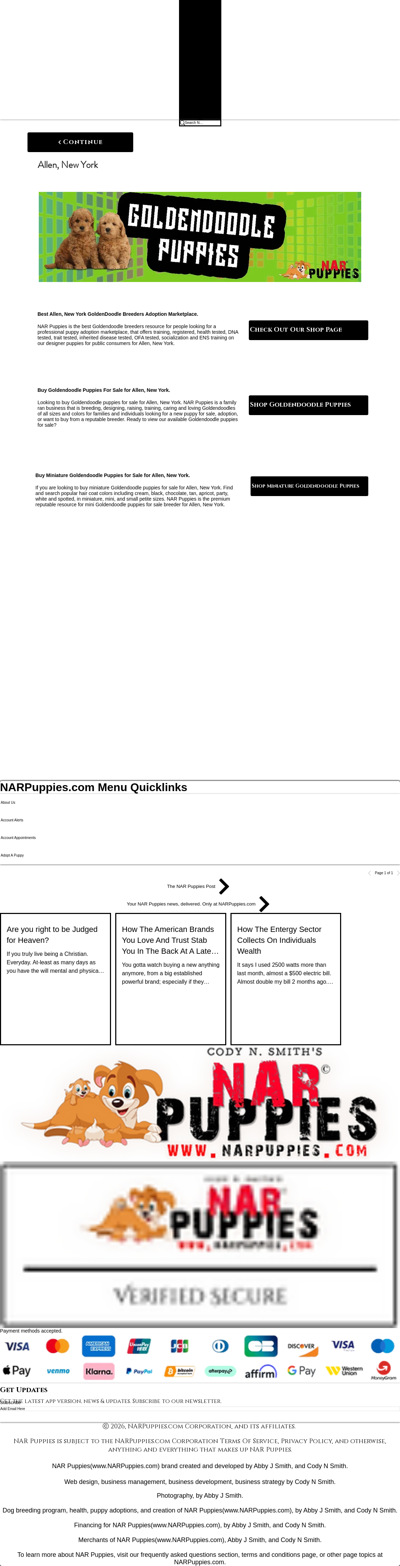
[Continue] (80, 142)
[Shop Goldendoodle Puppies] (308, 405)
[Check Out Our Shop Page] (308, 330)
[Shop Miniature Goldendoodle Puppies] (309, 486)
